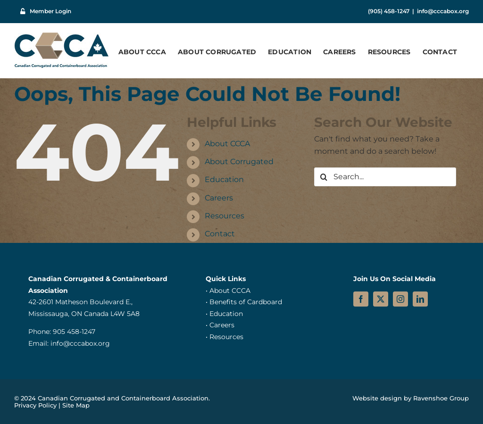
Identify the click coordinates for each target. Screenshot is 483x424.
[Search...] (385, 176)
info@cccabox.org (443, 11)
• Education (224, 313)
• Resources (224, 337)
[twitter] (380, 299)
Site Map (76, 405)
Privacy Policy (35, 405)
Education (224, 179)
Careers (219, 197)
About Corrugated (239, 161)
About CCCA (227, 143)
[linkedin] (420, 299)
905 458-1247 (74, 331)
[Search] (323, 176)
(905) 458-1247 (388, 11)
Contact (220, 233)
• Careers (220, 325)
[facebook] (360, 299)
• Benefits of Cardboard (244, 302)
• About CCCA (228, 290)
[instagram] (400, 299)
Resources (224, 215)
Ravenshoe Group (441, 398)
